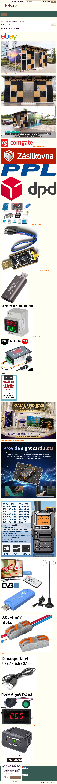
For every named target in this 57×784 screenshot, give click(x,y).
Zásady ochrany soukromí (7, 773)
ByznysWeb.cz (53, 782)
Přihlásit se (13, 1)
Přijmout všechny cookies (15, 777)
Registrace (21, 1)
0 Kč (53, 1)
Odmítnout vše (16, 781)
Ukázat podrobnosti (5, 777)
